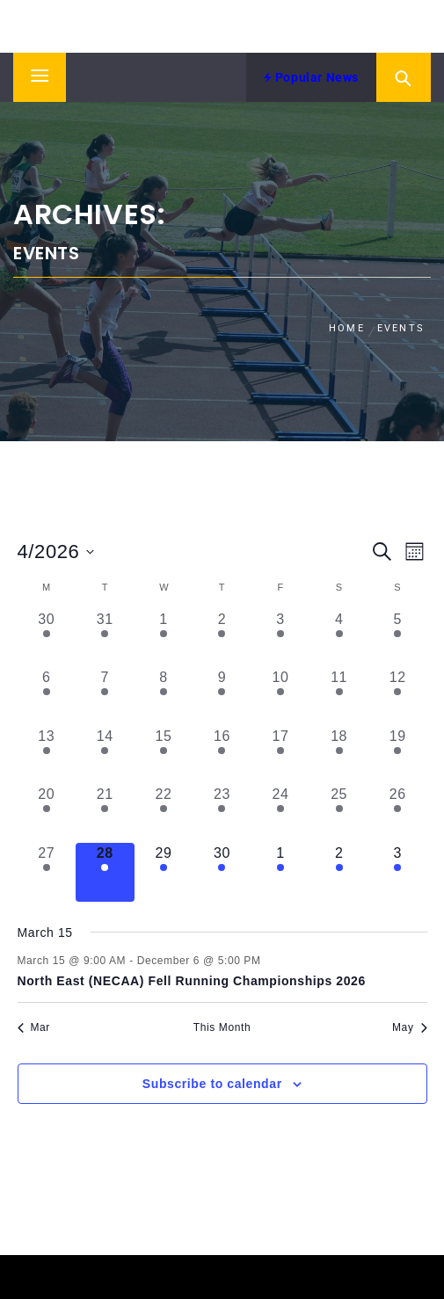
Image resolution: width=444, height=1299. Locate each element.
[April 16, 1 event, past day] (222, 755)
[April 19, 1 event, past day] (397, 755)
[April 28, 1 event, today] (105, 872)
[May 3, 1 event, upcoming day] (397, 872)
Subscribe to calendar (212, 1084)
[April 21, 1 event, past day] (105, 813)
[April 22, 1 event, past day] (164, 813)
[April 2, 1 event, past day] (222, 638)
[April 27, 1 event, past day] (47, 872)
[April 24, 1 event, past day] (280, 813)
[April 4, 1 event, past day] (338, 638)
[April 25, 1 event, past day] (338, 813)
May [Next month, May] (409, 1027)
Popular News (311, 77)
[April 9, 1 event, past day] (222, 696)
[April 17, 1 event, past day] (280, 755)
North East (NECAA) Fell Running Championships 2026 (192, 981)
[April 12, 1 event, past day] (397, 696)
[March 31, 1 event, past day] (105, 638)
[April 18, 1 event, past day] (338, 755)
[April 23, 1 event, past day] (222, 813)
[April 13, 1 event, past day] (47, 755)
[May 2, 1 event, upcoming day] (338, 872)
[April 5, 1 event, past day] (397, 638)
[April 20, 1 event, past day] (47, 813)
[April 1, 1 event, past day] (164, 638)
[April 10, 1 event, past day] (280, 696)
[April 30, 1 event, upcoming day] (222, 872)
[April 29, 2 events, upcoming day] (164, 872)
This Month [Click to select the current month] (222, 1027)
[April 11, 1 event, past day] (338, 696)
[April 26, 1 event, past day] (397, 813)
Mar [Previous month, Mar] (34, 1027)
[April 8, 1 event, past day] (164, 696)
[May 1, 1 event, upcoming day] (280, 872)
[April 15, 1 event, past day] (164, 755)
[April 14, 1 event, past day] (105, 755)
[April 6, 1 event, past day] (47, 696)
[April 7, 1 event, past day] (105, 696)
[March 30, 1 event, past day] (47, 638)
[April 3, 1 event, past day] (280, 638)
